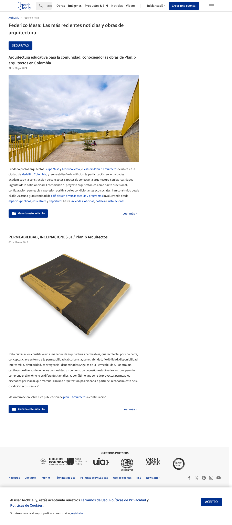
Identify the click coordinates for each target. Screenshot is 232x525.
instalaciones (115, 201)
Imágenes (75, 5)
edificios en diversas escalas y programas (77, 196)
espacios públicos (20, 201)
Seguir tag (20, 45)
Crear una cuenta (184, 5)
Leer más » (130, 213)
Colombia (40, 174)
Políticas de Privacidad (127, 500)
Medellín (27, 174)
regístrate (77, 513)
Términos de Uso (94, 500)
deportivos (55, 201)
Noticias (117, 5)
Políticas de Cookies (26, 505)
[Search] (49, 6)
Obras (60, 5)
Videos (130, 5)
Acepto (211, 501)
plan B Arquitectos (74, 397)
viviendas (77, 201)
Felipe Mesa (52, 169)
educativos (39, 201)
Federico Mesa (71, 169)
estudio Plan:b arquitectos (100, 169)
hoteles (100, 201)
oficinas (89, 201)
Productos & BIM (96, 5)
